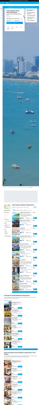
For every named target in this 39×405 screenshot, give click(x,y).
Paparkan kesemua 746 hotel (8, 300)
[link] (8, 236)
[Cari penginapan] (1, 7)
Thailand (8, 187)
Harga (18, 210)
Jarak (30, 210)
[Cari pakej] (1, 10)
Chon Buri (18, 187)
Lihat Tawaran (35, 218)
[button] (38, 1)
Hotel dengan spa (7, 226)
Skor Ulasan (26, 210)
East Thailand (13, 187)
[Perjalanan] (1, 14)
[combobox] (8, 16)
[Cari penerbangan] (1, 5)
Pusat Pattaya (22, 187)
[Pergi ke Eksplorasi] (1, 11)
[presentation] (30, 295)
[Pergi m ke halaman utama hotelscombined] (6, 2)
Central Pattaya (27, 187)
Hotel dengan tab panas (8, 227)
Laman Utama (5, 187)
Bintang (21, 210)
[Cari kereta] (1, 8)
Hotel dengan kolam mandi (7, 225)
